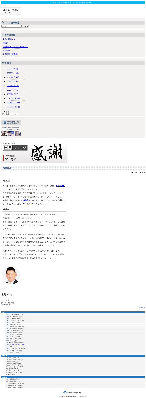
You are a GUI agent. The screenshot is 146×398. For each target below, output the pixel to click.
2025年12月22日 (13, 107)
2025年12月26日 (13, 98)
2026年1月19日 (13, 81)
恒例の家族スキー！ (11, 39)
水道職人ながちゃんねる (17, 344)
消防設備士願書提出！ (12, 54)
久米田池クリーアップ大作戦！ (15, 47)
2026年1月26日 (13, 77)
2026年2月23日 (13, 69)
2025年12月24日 (13, 103)
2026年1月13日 (13, 86)
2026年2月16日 (13, 73)
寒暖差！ (6, 43)
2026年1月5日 (12, 94)
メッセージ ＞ (141, 307)
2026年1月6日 (12, 90)
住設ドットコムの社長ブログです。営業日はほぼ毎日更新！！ (73, 2)
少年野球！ (7, 50)
